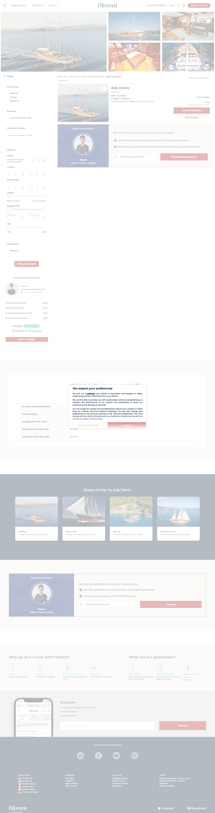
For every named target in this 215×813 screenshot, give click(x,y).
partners (91, 393)
